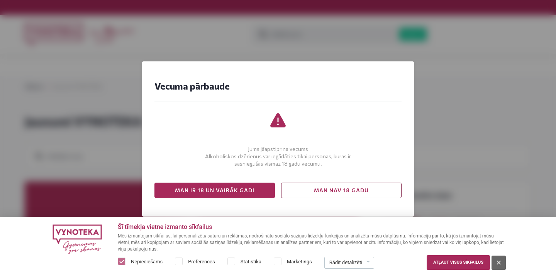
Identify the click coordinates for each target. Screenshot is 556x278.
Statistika (251, 261)
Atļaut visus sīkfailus (458, 262)
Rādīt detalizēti (346, 262)
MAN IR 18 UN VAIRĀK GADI (214, 190)
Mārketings (299, 261)
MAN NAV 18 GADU (341, 190)
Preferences (201, 261)
